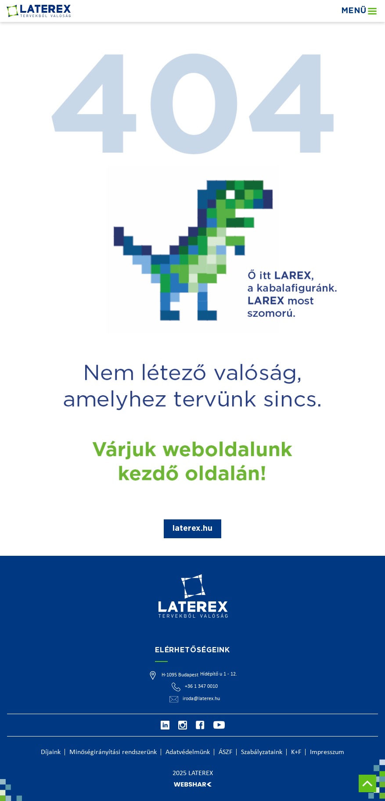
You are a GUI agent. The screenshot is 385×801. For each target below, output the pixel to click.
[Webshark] (193, 784)
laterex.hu (192, 529)
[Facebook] (200, 725)
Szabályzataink (261, 752)
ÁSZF (225, 752)
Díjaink (51, 752)
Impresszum (327, 752)
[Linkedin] (165, 725)
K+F (296, 752)
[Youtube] (219, 725)
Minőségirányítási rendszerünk (113, 752)
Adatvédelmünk (188, 752)
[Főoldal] (39, 11)
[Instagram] (182, 725)
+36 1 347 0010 (201, 686)
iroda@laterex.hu (201, 698)
